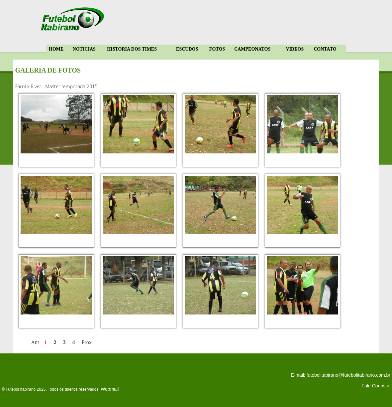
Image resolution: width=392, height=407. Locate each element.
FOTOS (217, 49)
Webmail (110, 389)
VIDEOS (295, 49)
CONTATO (325, 49)
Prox (87, 342)
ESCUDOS (187, 49)
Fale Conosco (376, 385)
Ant (35, 342)
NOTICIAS (84, 49)
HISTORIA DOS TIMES (132, 49)
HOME (56, 49)
